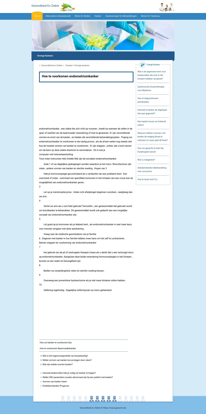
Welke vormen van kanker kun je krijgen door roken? (67, 360)
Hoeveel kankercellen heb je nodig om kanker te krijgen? (69, 373)
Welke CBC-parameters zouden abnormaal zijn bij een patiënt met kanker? (78, 377)
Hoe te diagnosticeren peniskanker (147, 100)
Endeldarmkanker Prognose (56, 386)
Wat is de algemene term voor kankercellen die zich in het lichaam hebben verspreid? (151, 75)
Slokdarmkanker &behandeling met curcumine (152, 169)
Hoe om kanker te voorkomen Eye (56, 342)
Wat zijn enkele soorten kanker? (58, 364)
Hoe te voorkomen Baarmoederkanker (58, 348)
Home (37, 16)
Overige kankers (45, 55)
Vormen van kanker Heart (55, 381)
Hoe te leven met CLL (147, 179)
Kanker (98, 16)
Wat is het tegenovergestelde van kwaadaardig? (65, 356)
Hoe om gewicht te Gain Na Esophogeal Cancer (150, 150)
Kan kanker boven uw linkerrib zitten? (151, 123)
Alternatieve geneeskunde (58, 16)
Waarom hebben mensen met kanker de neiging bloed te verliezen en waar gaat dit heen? (152, 136)
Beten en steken (82, 16)
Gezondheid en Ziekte (52, 65)
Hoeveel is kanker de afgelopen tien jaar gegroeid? (152, 112)
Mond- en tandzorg (150, 16)
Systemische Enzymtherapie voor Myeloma (150, 88)
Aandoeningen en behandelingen (121, 16)
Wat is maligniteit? (146, 159)
